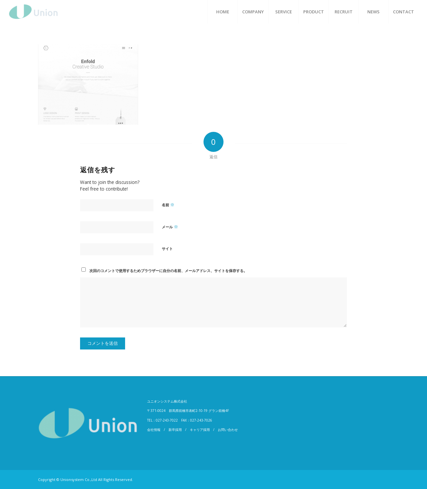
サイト (167, 248)
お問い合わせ (228, 429)
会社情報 (153, 429)
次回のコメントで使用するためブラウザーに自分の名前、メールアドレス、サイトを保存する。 (168, 270)
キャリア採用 (200, 429)
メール (170, 227)
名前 (168, 205)
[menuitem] (222, 11)
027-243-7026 (201, 420)
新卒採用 (175, 429)
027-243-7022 (167, 420)
